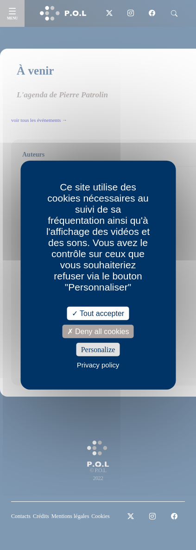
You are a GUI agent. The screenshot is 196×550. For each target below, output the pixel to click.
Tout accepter (98, 313)
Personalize (98, 350)
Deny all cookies (98, 331)
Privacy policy (98, 365)
